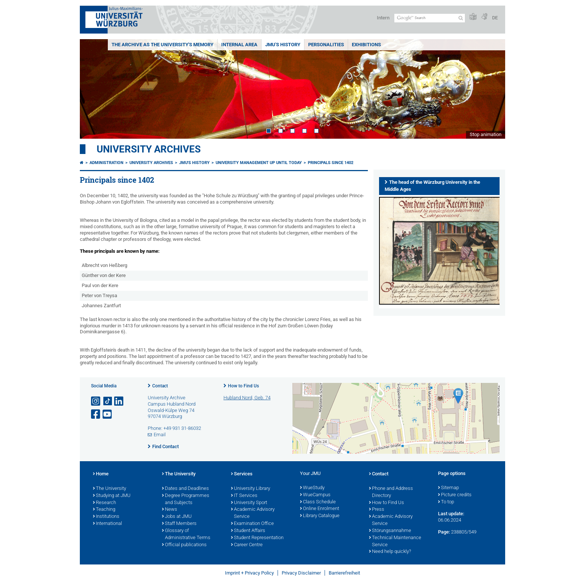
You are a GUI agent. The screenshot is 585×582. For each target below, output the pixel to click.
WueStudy (312, 488)
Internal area (239, 44)
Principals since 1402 (330, 162)
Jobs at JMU (177, 516)
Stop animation (485, 134)
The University (109, 488)
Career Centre (247, 545)
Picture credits (455, 495)
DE (495, 18)
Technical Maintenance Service (395, 541)
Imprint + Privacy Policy (249, 573)
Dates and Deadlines (185, 488)
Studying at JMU (112, 496)
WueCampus (315, 495)
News (169, 509)
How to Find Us (243, 385)
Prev (93, 89)
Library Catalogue (320, 516)
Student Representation (257, 538)
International (107, 523)
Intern (383, 18)
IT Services (244, 496)
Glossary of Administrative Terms (186, 534)
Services (242, 474)
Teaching (104, 509)
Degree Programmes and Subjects (185, 499)
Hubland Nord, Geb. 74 (246, 397)
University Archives (149, 149)
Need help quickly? (390, 551)
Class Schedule (318, 502)
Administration (106, 162)
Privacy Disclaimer (301, 573)
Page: (444, 532)
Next (492, 89)
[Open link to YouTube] (108, 414)
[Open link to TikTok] (108, 401)
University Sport (249, 503)
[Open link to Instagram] (96, 401)
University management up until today (259, 162)
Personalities (326, 44)
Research (104, 503)
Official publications (184, 545)
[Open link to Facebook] (96, 414)
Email (160, 434)
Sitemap (448, 488)
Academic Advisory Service (253, 513)
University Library (250, 488)
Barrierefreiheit (344, 573)
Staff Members (179, 523)
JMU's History (282, 44)
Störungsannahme (390, 531)
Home (101, 474)
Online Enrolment (319, 509)
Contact (160, 385)
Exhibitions (366, 44)
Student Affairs (248, 531)
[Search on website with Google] (429, 18)
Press (376, 509)
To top (446, 502)
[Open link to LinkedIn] (119, 401)
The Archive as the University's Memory (162, 44)
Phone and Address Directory (391, 492)
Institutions (106, 516)
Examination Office (252, 523)
